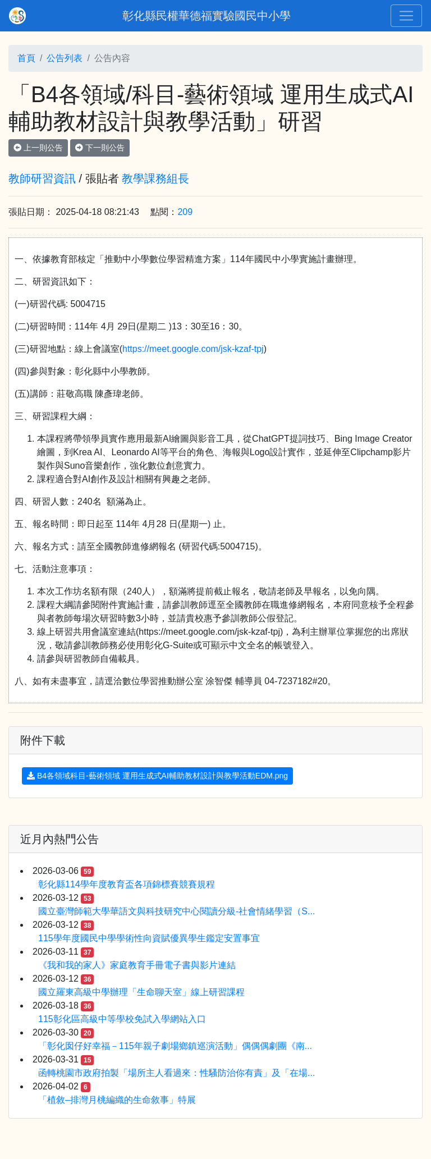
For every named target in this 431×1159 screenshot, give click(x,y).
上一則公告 (38, 147)
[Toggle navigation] (406, 15)
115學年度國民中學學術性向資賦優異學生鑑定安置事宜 (149, 938)
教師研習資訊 (42, 178)
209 (184, 212)
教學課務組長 (155, 178)
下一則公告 (100, 147)
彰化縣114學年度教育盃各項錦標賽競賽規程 (126, 884)
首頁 (26, 58)
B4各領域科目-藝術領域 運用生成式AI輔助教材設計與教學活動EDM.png (157, 775)
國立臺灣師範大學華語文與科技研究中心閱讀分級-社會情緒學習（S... (176, 911)
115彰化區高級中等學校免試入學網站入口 (122, 1019)
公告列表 (64, 58)
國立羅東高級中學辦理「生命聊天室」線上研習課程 (141, 992)
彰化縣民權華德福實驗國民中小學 (206, 16)
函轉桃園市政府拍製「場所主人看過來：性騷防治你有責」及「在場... (176, 1073)
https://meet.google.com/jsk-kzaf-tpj (193, 349)
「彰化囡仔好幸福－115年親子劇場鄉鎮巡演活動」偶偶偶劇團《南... (175, 1046)
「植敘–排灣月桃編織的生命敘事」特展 (117, 1100)
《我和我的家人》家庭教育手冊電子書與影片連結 (137, 965)
